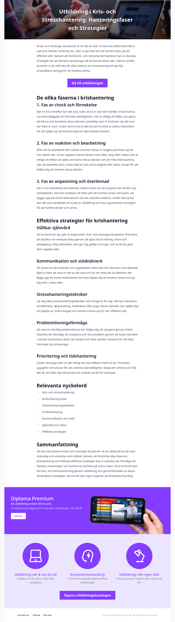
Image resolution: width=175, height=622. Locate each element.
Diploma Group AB (123, 615)
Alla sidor (47, 615)
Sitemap (36, 615)
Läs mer (18, 516)
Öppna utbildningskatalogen (87, 595)
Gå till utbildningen (87, 83)
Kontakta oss (23, 615)
